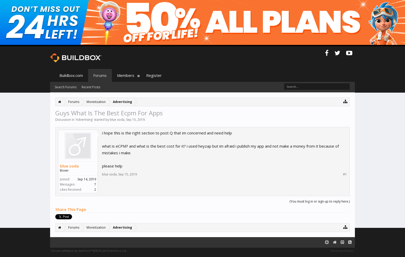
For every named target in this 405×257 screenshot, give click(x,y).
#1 (345, 174)
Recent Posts (91, 87)
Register (154, 75)
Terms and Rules (342, 251)
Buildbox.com (71, 75)
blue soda (117, 119)
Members (125, 75)
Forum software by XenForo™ (89, 251)
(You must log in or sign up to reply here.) (320, 201)
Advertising (84, 119)
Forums (100, 75)
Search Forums (65, 87)
